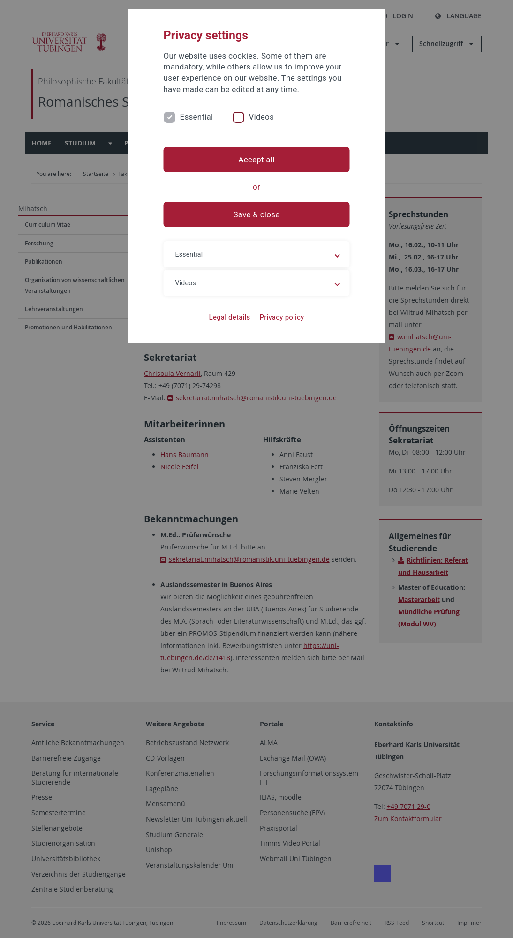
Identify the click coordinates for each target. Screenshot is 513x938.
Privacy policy (281, 317)
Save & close (257, 214)
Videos (261, 117)
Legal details (229, 317)
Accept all (256, 159)
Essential (196, 117)
